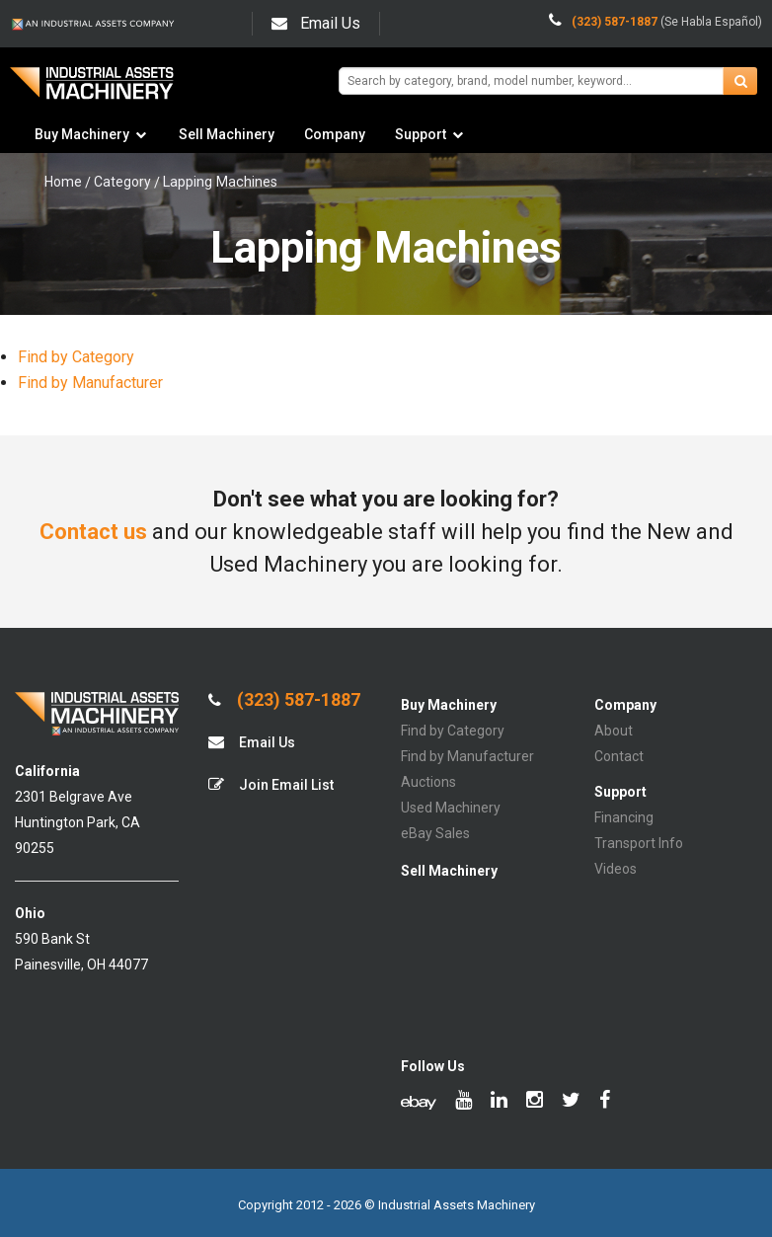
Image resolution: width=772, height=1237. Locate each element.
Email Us (315, 23)
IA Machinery (92, 90)
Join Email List (271, 784)
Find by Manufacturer (90, 382)
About (613, 730)
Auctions (428, 782)
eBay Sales (435, 833)
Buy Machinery (82, 134)
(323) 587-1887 (284, 700)
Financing (624, 817)
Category (122, 182)
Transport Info (638, 843)
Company (334, 134)
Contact (619, 756)
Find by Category (76, 357)
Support (420, 134)
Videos (615, 869)
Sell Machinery (226, 134)
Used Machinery (451, 807)
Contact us (93, 531)
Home (63, 182)
